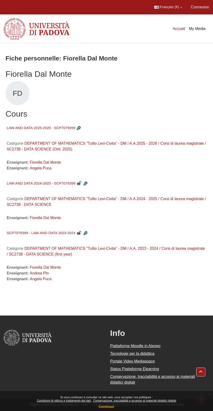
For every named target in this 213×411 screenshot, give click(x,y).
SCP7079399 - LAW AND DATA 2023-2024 (41, 233)
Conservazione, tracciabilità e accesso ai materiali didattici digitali (134, 400)
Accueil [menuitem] (179, 29)
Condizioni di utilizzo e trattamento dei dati (64, 400)
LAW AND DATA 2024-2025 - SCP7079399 (41, 183)
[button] (168, 7)
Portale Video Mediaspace (132, 361)
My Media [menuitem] (197, 29)
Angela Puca (41, 168)
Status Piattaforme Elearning (134, 369)
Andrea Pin (39, 273)
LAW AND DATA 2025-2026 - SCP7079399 (41, 128)
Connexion (200, 7)
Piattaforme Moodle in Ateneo (135, 346)
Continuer (106, 407)
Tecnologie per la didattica (132, 353)
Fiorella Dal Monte (45, 162)
